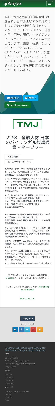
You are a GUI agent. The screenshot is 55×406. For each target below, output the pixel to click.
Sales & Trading (11, 358)
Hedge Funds (10, 366)
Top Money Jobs (11, 3)
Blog (7, 400)
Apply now (27, 318)
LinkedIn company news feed (17, 391)
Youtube (8, 397)
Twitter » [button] (30, 98)
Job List (8, 374)
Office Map (9, 383)
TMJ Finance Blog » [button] (17, 105)
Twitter (8, 394)
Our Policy (9, 377)
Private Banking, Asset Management (20, 363)
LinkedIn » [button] (13, 98)
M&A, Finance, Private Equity (17, 361)
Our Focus (9, 380)
